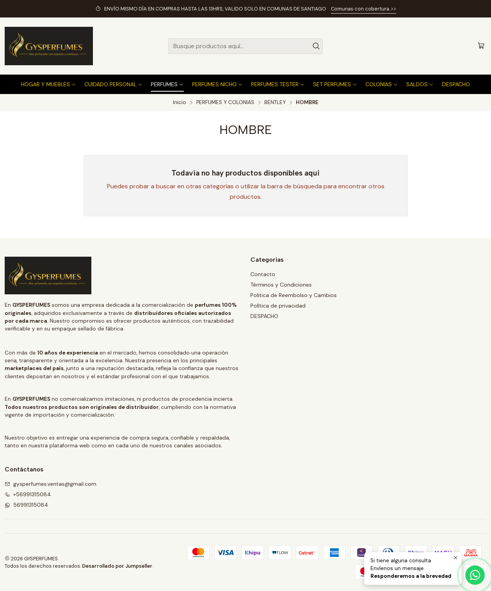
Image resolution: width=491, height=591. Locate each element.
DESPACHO (264, 316)
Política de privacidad (278, 305)
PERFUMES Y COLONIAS (225, 102)
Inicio (179, 102)
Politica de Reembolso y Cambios (293, 295)
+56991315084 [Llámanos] (28, 494)
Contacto (262, 274)
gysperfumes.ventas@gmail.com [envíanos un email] (50, 483)
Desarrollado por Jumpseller (117, 566)
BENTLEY (275, 102)
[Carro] (481, 46)
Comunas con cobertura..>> (363, 8)
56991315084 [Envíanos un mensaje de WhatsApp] (26, 504)
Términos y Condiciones (281, 284)
